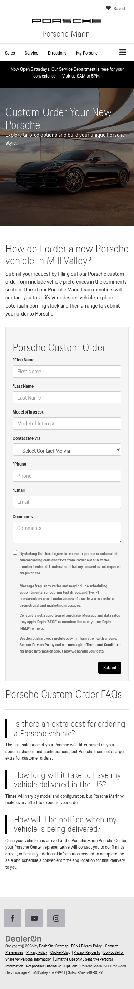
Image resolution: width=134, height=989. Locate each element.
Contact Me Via (26, 438)
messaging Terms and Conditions (94, 645)
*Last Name (23, 386)
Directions (57, 53)
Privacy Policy (43, 645)
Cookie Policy (60, 952)
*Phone (19, 464)
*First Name (23, 360)
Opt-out (70, 966)
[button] (10, 52)
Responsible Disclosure (43, 966)
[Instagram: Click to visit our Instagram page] (57, 919)
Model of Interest (28, 412)
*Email (19, 490)
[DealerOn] (23, 938)
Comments (23, 516)
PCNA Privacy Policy (86, 946)
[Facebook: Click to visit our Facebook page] (14, 919)
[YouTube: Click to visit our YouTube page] (35, 919)
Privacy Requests (87, 952)
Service (31, 53)
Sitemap (62, 946)
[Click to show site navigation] (123, 52)
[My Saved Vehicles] (116, 8)
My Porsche (87, 53)
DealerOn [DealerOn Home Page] (46, 946)
